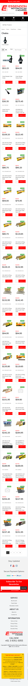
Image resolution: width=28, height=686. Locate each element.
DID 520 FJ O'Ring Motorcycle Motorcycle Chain (20, 376)
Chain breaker (5, 44)
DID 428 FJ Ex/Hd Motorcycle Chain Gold (6, 177)
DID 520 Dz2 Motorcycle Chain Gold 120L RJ (6, 343)
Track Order (14, 603)
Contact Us (14, 614)
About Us (14, 612)
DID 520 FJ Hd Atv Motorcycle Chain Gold (7, 376)
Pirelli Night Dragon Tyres (15, 679)
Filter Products (7, 25)
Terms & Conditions (15, 590)
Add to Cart (10, 82)
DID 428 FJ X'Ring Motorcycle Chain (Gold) (7, 310)
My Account (14, 600)
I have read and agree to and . (13, 590)
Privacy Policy (23, 590)
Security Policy (14, 628)
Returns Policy (14, 626)
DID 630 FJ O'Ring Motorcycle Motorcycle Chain (20, 508)
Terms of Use (14, 621)
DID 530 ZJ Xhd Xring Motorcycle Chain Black (6, 508)
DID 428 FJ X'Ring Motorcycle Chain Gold (20, 310)
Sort (11, 49)
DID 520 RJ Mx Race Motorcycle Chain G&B (6, 409)
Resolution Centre (14, 605)
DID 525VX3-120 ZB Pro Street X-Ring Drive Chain (20, 475)
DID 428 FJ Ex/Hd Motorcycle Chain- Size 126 (7, 243)
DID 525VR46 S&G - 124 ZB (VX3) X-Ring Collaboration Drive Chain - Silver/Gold (7, 477)
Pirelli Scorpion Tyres (15, 681)
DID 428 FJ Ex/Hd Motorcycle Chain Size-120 (20, 210)
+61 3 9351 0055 (15, 1)
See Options (7, 446)
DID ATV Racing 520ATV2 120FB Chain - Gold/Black (20, 542)
